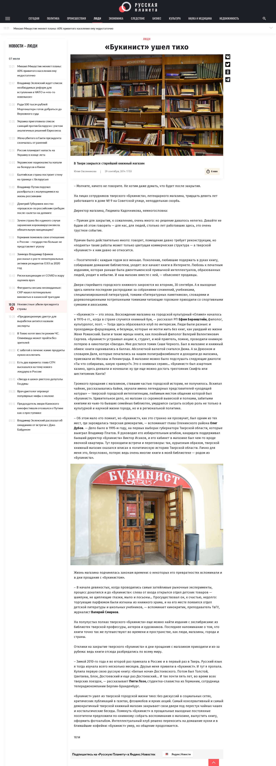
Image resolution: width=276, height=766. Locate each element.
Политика (53, 18)
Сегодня (34, 18)
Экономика (116, 18)
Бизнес (156, 18)
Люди (97, 18)
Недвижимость (229, 18)
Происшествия (76, 18)
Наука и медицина (200, 18)
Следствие (138, 18)
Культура (175, 18)
